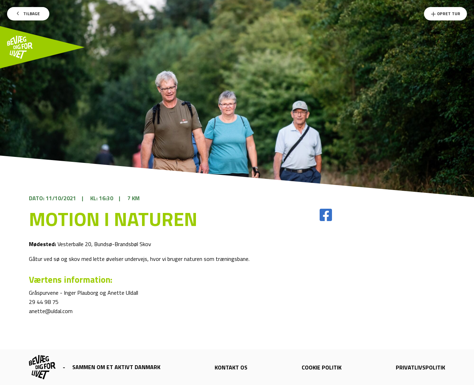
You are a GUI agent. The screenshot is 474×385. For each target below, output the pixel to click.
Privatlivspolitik (420, 367)
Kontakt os (231, 367)
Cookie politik (321, 367)
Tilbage (28, 13)
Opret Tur (445, 13)
